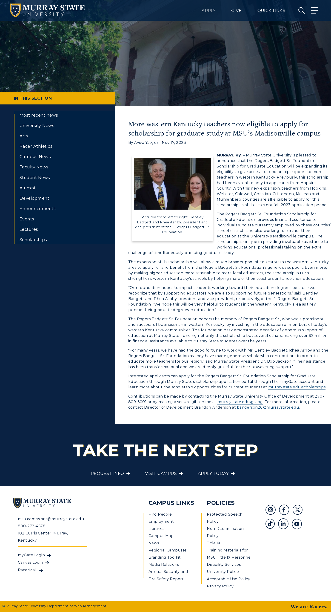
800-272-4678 (32, 526)
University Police (223, 571)
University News (37, 125)
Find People (160, 514)
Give (236, 10)
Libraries (156, 528)
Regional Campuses (167, 550)
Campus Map (161, 536)
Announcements (38, 208)
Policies (221, 502)
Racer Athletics (36, 146)
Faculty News (34, 167)
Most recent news (39, 115)
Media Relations (163, 564)
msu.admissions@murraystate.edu (51, 519)
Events (27, 219)
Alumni (27, 188)
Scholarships (33, 239)
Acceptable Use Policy (228, 579)
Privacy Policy (220, 586)
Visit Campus (161, 473)
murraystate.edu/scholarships (296, 387)
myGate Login (31, 555)
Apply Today (213, 473)
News (153, 543)
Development (34, 198)
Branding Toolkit (164, 557)
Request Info (107, 473)
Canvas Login (30, 562)
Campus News (35, 156)
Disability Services (224, 564)
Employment (161, 521)
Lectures (29, 229)
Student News (35, 177)
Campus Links (171, 502)
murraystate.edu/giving (240, 402)
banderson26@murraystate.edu (268, 407)
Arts (24, 136)
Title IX (214, 543)
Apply (208, 10)
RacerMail (27, 570)
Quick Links (271, 10)
